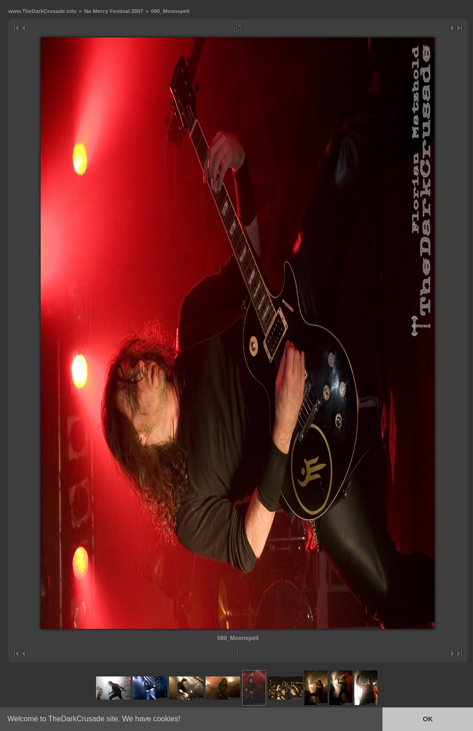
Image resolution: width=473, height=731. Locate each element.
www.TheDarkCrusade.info (42, 11)
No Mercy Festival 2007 (113, 11)
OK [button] (428, 719)
